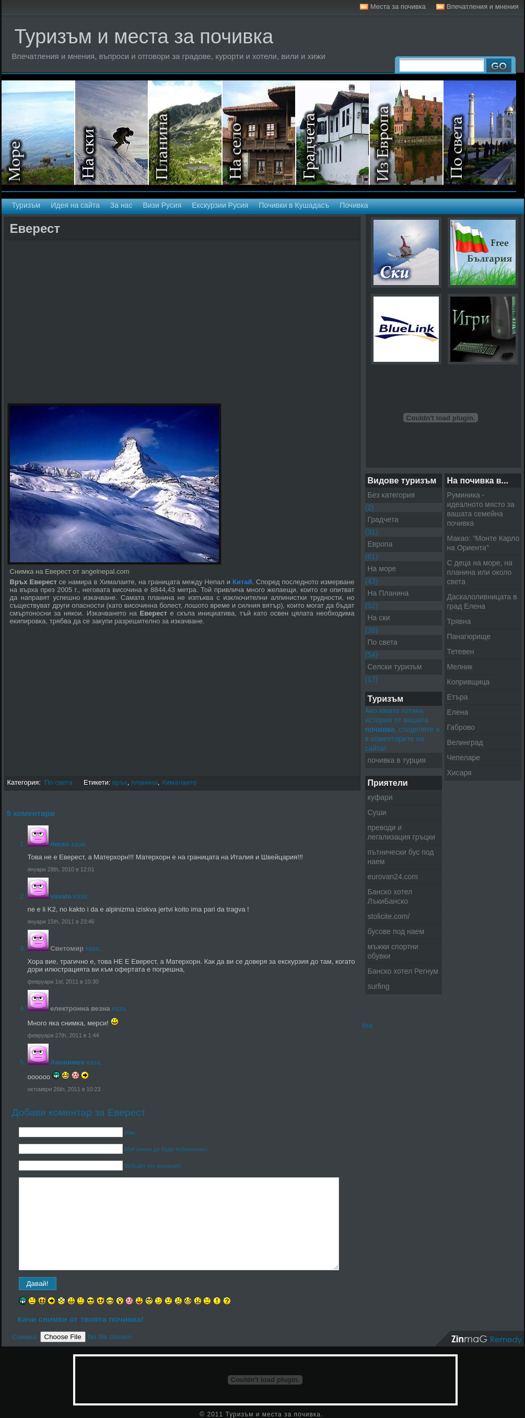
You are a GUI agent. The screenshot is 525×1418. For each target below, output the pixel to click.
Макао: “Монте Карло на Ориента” (483, 543)
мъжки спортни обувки (393, 951)
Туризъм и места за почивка (144, 37)
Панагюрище (469, 636)
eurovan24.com (393, 876)
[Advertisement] (129, 249)
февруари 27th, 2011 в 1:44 (63, 1035)
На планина (186, 132)
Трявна (459, 621)
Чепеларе (464, 757)
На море (38, 132)
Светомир (67, 948)
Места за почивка (398, 6)
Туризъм (26, 205)
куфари (380, 797)
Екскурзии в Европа (407, 132)
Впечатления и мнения (483, 6)
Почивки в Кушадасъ (294, 205)
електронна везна (80, 1008)
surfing (379, 986)
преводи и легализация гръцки (402, 832)
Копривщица (468, 682)
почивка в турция (397, 760)
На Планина (388, 593)
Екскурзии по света (480, 132)
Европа (380, 544)
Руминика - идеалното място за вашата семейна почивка (481, 509)
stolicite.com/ (389, 916)
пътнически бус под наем (401, 857)
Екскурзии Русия (220, 205)
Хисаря (459, 773)
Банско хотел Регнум (403, 971)
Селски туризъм (259, 132)
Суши (377, 812)
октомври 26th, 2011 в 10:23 (64, 1089)
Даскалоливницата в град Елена (482, 601)
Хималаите (178, 782)
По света (58, 782)
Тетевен (460, 651)
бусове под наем (396, 931)
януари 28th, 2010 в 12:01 (61, 869)
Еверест (35, 228)
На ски (112, 132)
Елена (458, 712)
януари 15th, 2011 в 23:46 (61, 921)
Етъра (457, 697)
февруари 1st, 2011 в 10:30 (63, 981)
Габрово (461, 727)
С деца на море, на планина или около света (479, 572)
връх (119, 782)
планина (144, 782)
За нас (121, 205)
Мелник (460, 667)
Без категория (391, 495)
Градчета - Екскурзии (333, 132)
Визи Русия (162, 205)
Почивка (354, 205)
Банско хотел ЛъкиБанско (390, 896)
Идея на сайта (75, 205)
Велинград (465, 742)
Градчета (383, 519)
